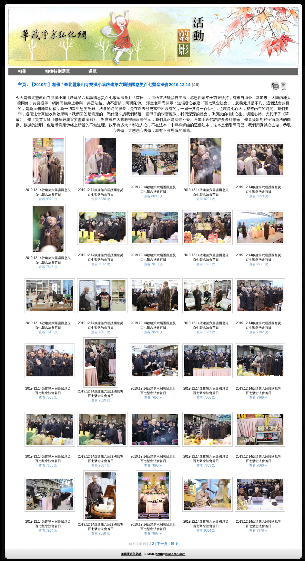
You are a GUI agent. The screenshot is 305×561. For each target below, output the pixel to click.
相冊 (22, 71)
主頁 (22, 84)
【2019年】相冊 (45, 84)
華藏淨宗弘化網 (131, 554)
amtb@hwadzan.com (170, 554)
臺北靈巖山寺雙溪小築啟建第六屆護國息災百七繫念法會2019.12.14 (127, 84)
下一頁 (162, 544)
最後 (174, 544)
